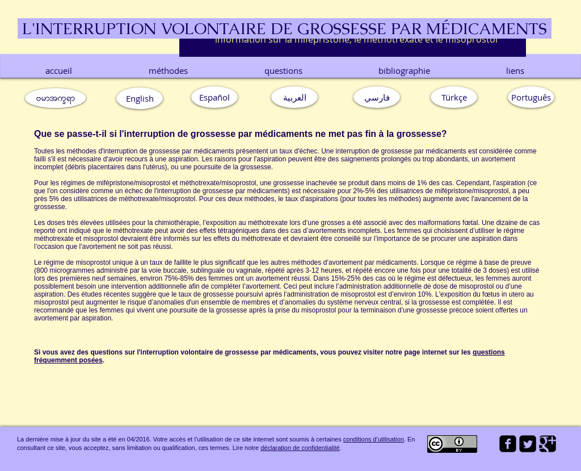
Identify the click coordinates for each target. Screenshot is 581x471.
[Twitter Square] (527, 443)
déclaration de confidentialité (299, 447)
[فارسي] (376, 97)
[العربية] (294, 97)
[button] (531, 97)
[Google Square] (547, 443)
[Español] (214, 97)
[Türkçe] (454, 97)
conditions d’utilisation (373, 439)
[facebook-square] (507, 443)
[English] (139, 98)
